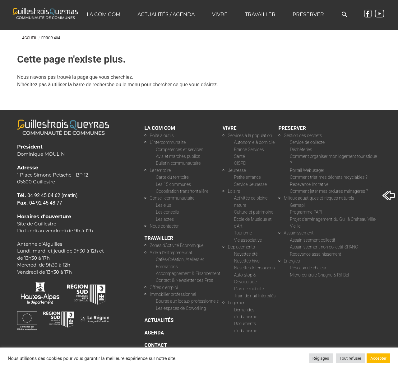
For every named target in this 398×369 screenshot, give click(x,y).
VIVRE (230, 128)
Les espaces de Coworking (181, 308)
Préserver (308, 14)
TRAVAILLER (159, 238)
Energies (292, 260)
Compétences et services (179, 149)
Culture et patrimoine (253, 212)
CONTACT (156, 345)
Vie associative (248, 240)
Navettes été (246, 254)
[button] (344, 15)
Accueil (29, 38)
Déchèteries (301, 149)
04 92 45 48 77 (45, 203)
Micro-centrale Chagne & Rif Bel (319, 274)
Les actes (165, 219)
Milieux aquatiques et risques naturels (319, 198)
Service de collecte (307, 142)
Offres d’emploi (164, 287)
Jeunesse (237, 170)
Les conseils (167, 212)
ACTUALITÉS (159, 320)
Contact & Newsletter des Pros (184, 280)
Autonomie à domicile (254, 142)
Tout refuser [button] (350, 358)
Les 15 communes (173, 184)
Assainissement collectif (313, 240)
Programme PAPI (306, 212)
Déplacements (241, 246)
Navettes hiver (247, 260)
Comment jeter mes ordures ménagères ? (329, 191)
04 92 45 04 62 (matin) (52, 195)
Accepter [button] (378, 358)
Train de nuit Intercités (254, 295)
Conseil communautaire (172, 198)
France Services (249, 149)
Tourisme (243, 232)
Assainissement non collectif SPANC (324, 246)
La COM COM (103, 14)
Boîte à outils (162, 135)
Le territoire (160, 170)
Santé (239, 156)
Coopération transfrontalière (182, 191)
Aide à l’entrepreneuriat (171, 252)
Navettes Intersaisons (254, 267)
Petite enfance (247, 177)
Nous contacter (164, 226)
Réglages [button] (320, 358)
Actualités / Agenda (166, 14)
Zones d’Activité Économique (177, 245)
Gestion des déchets (303, 135)
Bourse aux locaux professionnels (187, 301)
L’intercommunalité (168, 142)
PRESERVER (292, 128)
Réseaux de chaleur (308, 267)
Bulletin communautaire (178, 163)
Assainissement (299, 232)
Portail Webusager (307, 170)
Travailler (260, 14)
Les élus (163, 205)
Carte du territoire (172, 177)
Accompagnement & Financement (188, 273)
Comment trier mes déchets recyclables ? (329, 177)
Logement (237, 302)
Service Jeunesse (250, 184)
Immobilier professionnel (173, 294)
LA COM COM (160, 128)
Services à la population (250, 135)
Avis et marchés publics (178, 156)
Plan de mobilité (249, 288)
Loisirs (234, 191)
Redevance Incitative (309, 184)
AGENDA (154, 333)
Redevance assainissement (315, 254)
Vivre (220, 14)
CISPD (240, 163)
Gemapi (297, 205)
